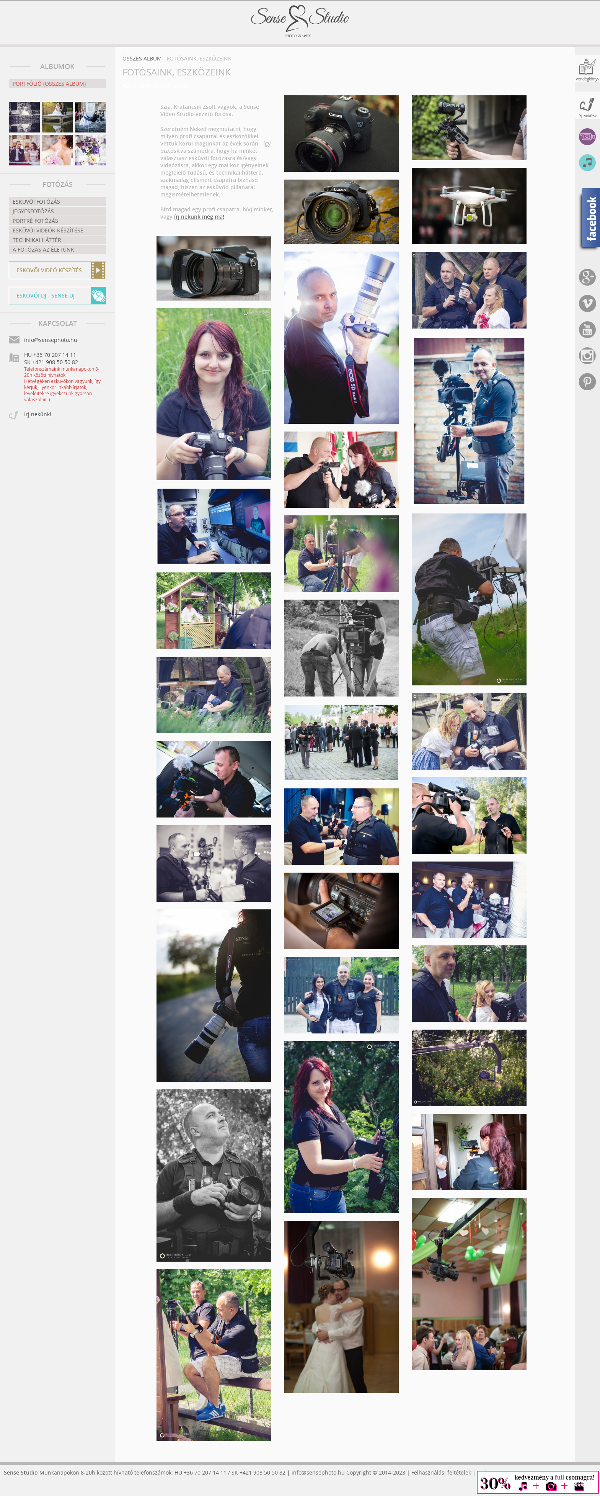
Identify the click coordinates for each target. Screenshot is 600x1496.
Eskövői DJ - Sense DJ (45, 295)
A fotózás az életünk (43, 249)
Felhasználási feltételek (441, 1472)
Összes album (142, 58)
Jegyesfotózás (33, 211)
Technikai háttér (37, 240)
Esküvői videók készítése (48, 230)
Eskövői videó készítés (49, 270)
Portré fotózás (35, 220)
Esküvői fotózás (36, 201)
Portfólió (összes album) (49, 83)
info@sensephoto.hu (318, 1472)
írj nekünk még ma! (199, 216)
